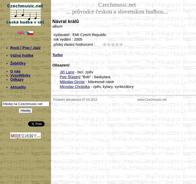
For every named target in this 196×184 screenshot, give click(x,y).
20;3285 (109, 44)
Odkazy (16, 79)
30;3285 (113, 44)
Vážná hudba (21, 55)
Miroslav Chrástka (75, 87)
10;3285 (105, 44)
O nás (15, 71)
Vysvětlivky (20, 75)
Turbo (57, 55)
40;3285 (117, 44)
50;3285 (121, 44)
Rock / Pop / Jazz (25, 48)
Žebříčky (18, 63)
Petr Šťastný (70, 77)
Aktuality (18, 87)
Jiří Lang (67, 72)
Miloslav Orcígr (72, 82)
